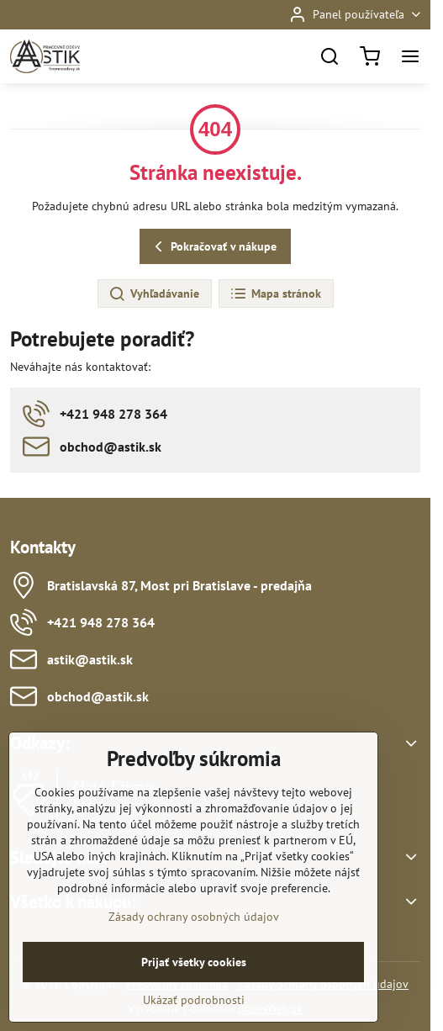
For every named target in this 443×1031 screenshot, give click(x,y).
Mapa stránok (275, 294)
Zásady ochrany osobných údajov (193, 957)
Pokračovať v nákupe (213, 247)
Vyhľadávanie (153, 294)
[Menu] (410, 56)
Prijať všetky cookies (193, 1003)
